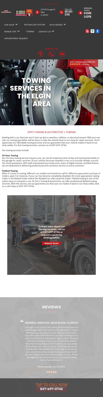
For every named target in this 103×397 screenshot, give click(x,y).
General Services (37, 326)
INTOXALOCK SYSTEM (34, 24)
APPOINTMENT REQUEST (16, 38)
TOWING (30, 31)
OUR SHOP (9, 25)
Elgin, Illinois (68, 326)
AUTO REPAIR (55, 25)
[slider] (75, 64)
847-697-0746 (69, 13)
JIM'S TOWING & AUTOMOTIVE (45, 132)
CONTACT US (45, 31)
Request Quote (51, 243)
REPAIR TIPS (10, 31)
